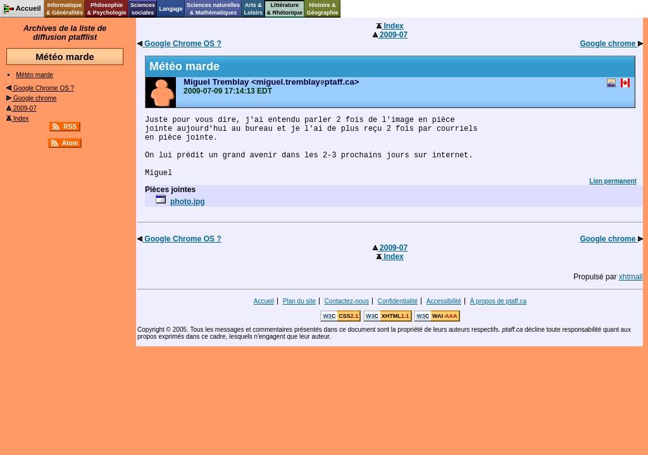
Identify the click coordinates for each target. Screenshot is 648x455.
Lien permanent (612, 181)
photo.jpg (187, 201)
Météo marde (34, 74)
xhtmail (631, 276)
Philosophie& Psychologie (106, 9)
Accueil (264, 301)
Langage (170, 9)
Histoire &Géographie (323, 9)
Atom (70, 143)
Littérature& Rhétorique (285, 9)
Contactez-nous (347, 301)
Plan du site (299, 301)
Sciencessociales (142, 9)
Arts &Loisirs (253, 9)
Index (17, 118)
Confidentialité (398, 301)
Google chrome (31, 98)
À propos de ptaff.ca (498, 301)
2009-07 (21, 108)
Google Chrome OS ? (40, 88)
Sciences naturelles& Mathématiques (213, 9)
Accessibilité (444, 301)
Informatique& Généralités (64, 9)
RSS (70, 126)
